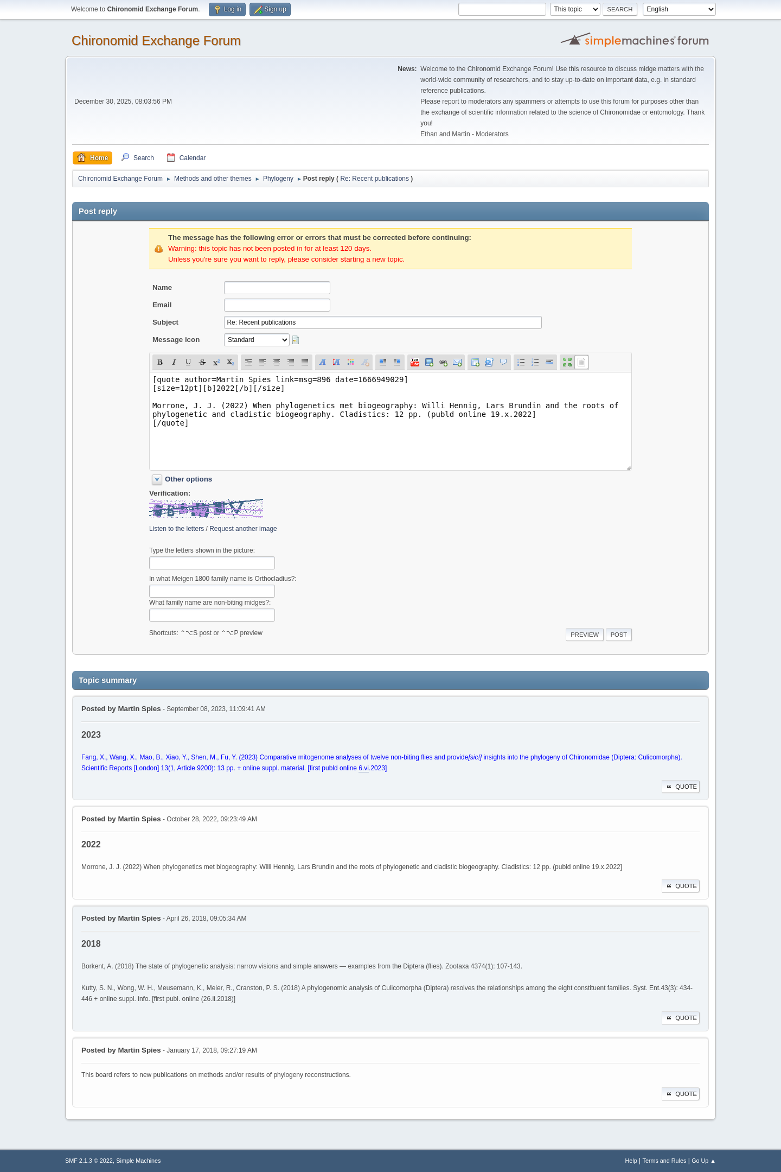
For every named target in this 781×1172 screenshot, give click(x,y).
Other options (188, 479)
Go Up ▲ (704, 1160)
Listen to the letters (176, 529)
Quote (680, 786)
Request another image (243, 529)
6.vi (364, 768)
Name (162, 287)
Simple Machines (138, 1160)
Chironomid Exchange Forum (156, 40)
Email (162, 305)
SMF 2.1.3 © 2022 (89, 1160)
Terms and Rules (665, 1160)
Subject (165, 322)
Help (631, 1160)
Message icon (176, 339)
